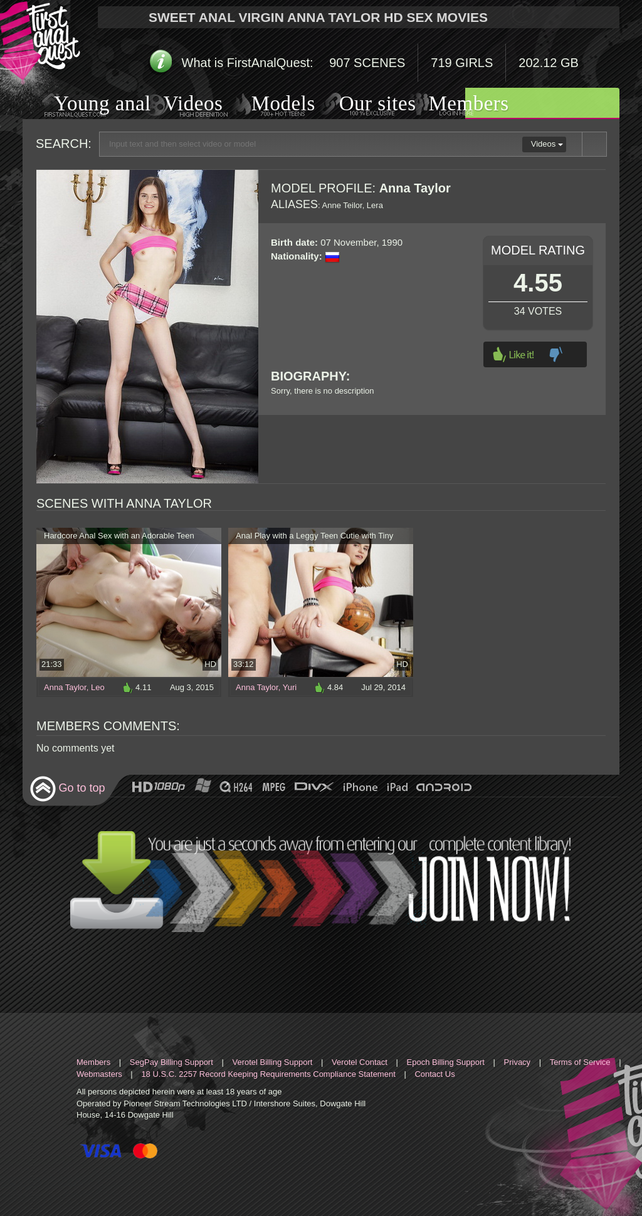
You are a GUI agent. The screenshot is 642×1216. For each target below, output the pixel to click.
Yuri (290, 687)
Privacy (517, 1062)
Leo (98, 687)
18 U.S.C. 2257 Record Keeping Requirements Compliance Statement (268, 1074)
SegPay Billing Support (171, 1062)
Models (268, 104)
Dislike (555, 354)
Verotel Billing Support (272, 1062)
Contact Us (434, 1074)
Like (513, 354)
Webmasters (99, 1074)
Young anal (87, 105)
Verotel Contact (359, 1062)
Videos (180, 105)
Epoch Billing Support (446, 1062)
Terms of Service (580, 1062)
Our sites (362, 104)
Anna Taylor (65, 687)
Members (453, 104)
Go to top (67, 789)
